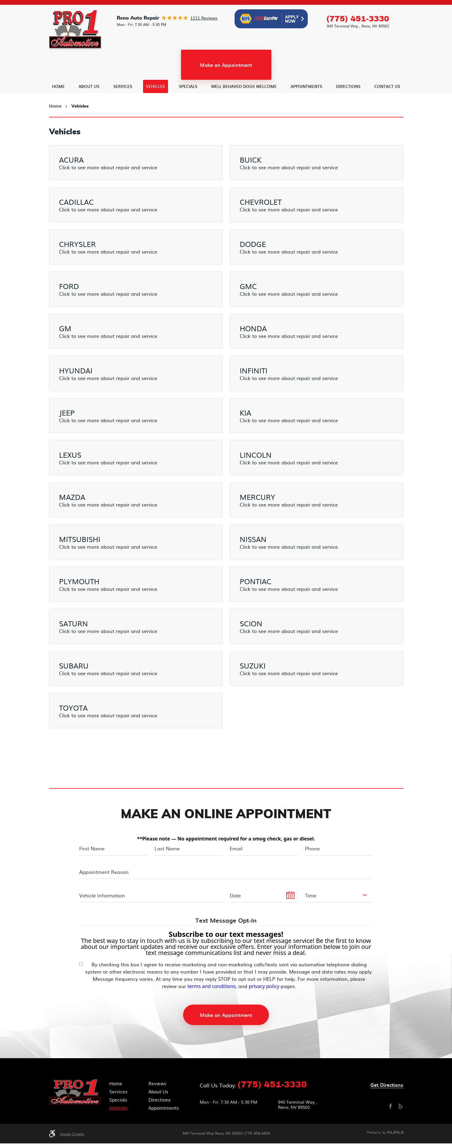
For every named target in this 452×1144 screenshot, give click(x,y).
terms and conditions (211, 986)
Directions (348, 110)
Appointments (306, 110)
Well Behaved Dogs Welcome (244, 110)
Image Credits (72, 1134)
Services (122, 110)
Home (58, 110)
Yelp (400, 1107)
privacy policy (264, 986)
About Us (89, 110)
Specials (188, 110)
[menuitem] (58, 110)
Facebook (390, 1107)
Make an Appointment (226, 88)
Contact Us (387, 110)
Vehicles (155, 110)
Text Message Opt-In (226, 921)
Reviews (157, 1083)
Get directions (386, 1086)
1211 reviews (203, 41)
